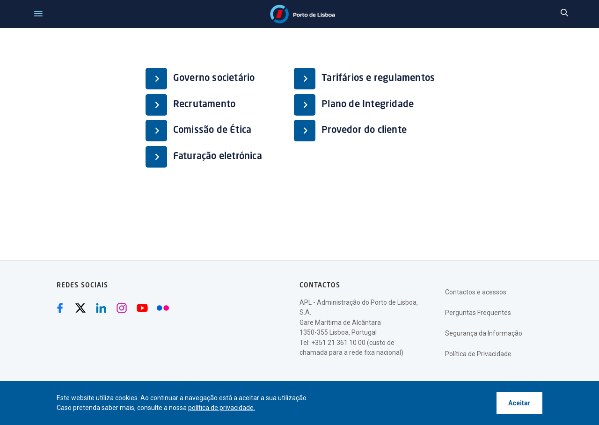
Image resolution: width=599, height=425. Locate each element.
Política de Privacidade (478, 354)
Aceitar (519, 403)
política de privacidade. (221, 407)
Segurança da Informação (483, 333)
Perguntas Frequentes (478, 312)
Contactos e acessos (475, 292)
